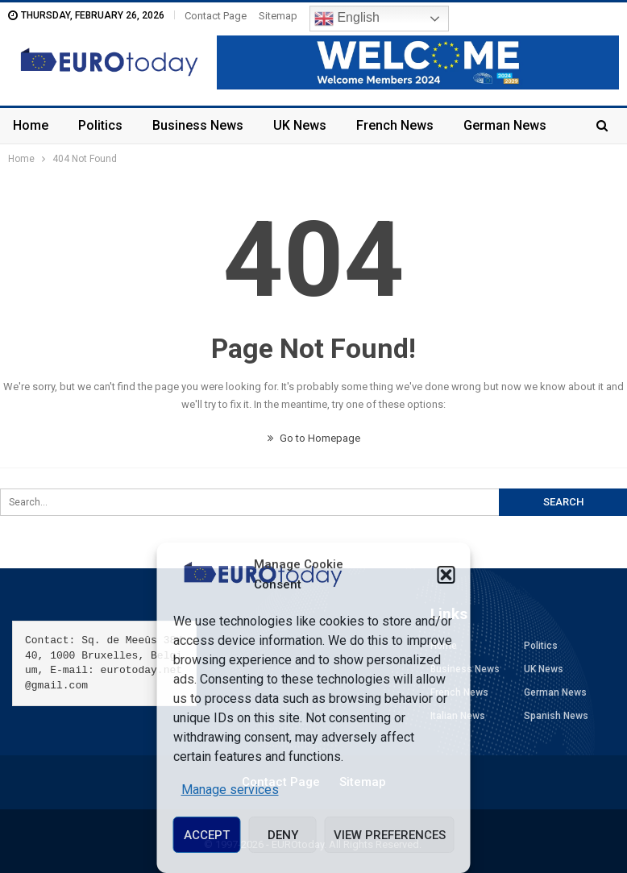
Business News (197, 125)
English (347, 18)
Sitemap (278, 16)
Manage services (230, 789)
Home (30, 125)
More (479, 125)
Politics (100, 125)
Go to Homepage (314, 438)
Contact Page (216, 16)
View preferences (390, 835)
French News (395, 125)
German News (555, 692)
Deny (283, 835)
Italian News (457, 715)
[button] (446, 575)
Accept (207, 835)
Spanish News (556, 715)
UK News (299, 125)
